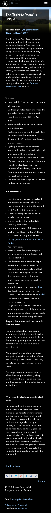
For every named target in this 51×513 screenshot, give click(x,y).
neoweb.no (21, 508)
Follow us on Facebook (16, 505)
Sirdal (42, 295)
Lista (40, 287)
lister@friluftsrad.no (22, 499)
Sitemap (42, 481)
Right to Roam (13, 466)
